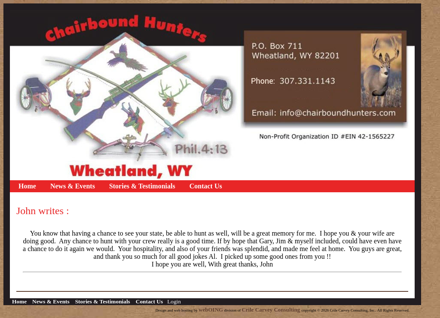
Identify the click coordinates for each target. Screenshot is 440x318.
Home (27, 186)
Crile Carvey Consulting (271, 309)
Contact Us (205, 186)
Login (174, 301)
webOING (211, 309)
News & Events (72, 186)
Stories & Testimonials (142, 186)
